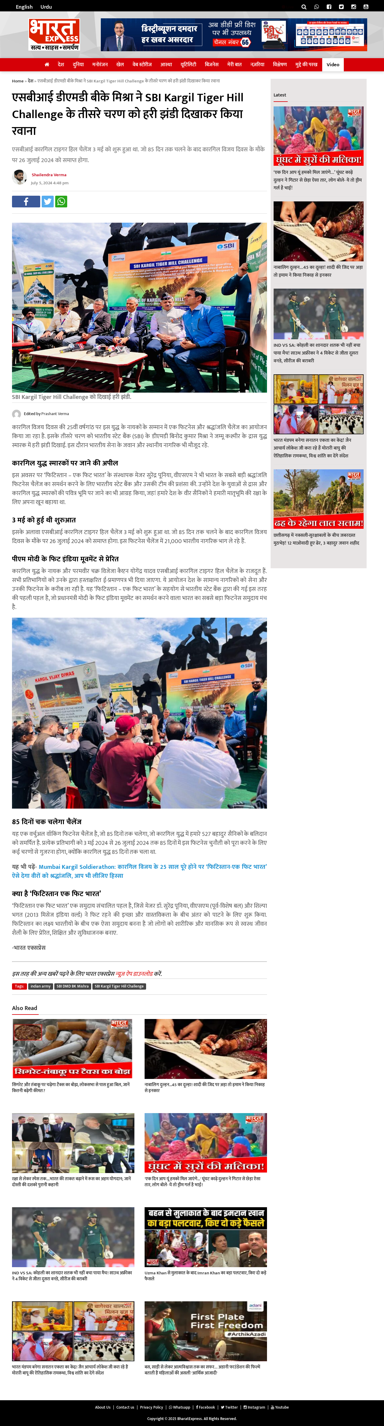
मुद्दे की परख (306, 65)
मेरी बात (234, 65)
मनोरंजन (100, 65)
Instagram (254, 1407)
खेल (120, 65)
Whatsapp (179, 1407)
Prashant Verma (55, 413)
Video (333, 65)
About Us (103, 1407)
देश (61, 65)
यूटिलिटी (188, 65)
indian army (41, 986)
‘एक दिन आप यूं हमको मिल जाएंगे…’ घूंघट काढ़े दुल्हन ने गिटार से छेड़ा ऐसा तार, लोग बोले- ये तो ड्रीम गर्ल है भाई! (318, 180)
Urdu (46, 7)
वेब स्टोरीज (142, 65)
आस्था (166, 65)
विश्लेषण (280, 65)
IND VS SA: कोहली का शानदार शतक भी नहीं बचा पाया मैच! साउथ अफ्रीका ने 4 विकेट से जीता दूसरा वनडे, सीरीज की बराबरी (317, 353)
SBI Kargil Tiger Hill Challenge (119, 986)
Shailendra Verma (49, 175)
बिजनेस (212, 65)
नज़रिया (257, 65)
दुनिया (78, 65)
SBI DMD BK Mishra (73, 986)
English (24, 7)
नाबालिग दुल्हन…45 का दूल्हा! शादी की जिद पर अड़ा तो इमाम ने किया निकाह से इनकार (318, 271)
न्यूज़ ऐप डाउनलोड (133, 974)
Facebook (205, 1407)
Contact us (125, 1407)
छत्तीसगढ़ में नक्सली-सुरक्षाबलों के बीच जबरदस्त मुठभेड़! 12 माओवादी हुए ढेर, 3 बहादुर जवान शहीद (316, 539)
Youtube (280, 1407)
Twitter (229, 1407)
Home (18, 81)
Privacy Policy (151, 1407)
